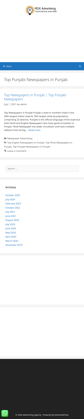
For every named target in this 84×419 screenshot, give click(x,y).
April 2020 (10, 236)
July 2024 (10, 199)
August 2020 (12, 220)
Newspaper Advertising (19, 138)
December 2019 (13, 244)
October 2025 (12, 195)
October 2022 (12, 207)
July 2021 (10, 211)
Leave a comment (16, 150)
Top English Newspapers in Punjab (25, 142)
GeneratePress (62, 414)
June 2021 (10, 216)
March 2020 (11, 240)
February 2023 (13, 203)
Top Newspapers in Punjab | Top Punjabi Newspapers (35, 97)
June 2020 (10, 228)
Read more (34, 130)
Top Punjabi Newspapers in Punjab (31, 146)
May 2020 (10, 232)
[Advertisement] (42, 42)
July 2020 (10, 224)
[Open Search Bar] (80, 66)
